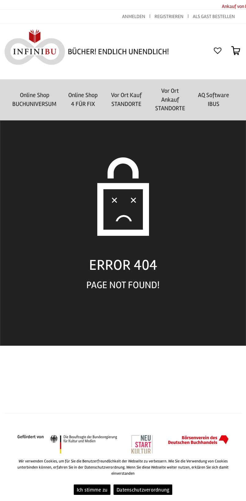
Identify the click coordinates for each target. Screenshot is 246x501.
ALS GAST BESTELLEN (214, 16)
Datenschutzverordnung (143, 490)
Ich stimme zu (92, 490)
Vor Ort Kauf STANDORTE (126, 99)
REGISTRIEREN (169, 16)
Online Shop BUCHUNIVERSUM (34, 99)
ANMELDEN (134, 16)
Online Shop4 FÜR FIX (83, 99)
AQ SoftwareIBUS (213, 99)
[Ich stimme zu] (238, 477)
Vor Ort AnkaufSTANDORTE (170, 99)
